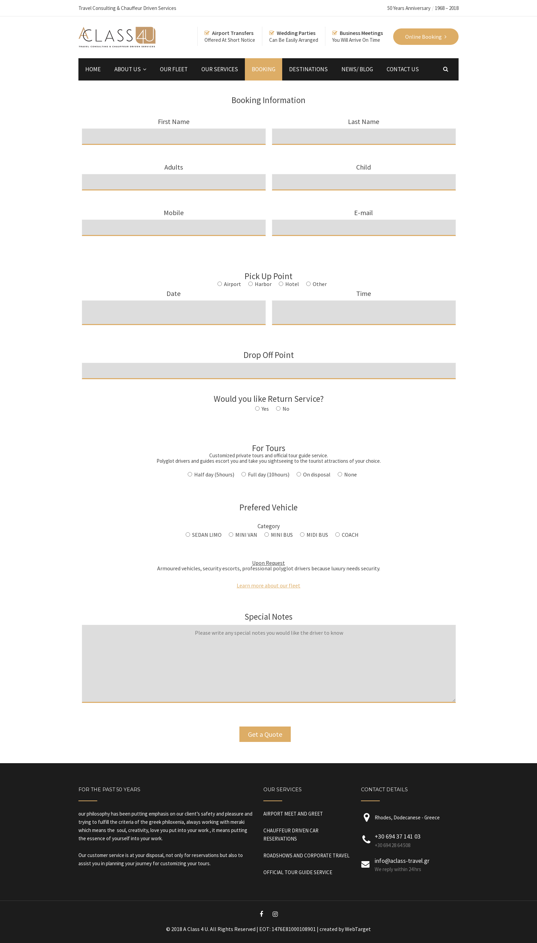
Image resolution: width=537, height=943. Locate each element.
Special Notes (269, 662)
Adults (174, 174)
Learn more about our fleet (268, 585)
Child (364, 174)
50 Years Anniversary (408, 8)
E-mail (364, 219)
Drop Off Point (269, 362)
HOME (93, 69)
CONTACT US (403, 69)
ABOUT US (127, 69)
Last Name (364, 128)
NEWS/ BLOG (357, 69)
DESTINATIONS (308, 69)
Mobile (174, 219)
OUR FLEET (174, 69)
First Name (174, 128)
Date (174, 302)
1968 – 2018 (447, 8)
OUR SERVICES (219, 69)
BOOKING (263, 69)
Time (364, 302)
